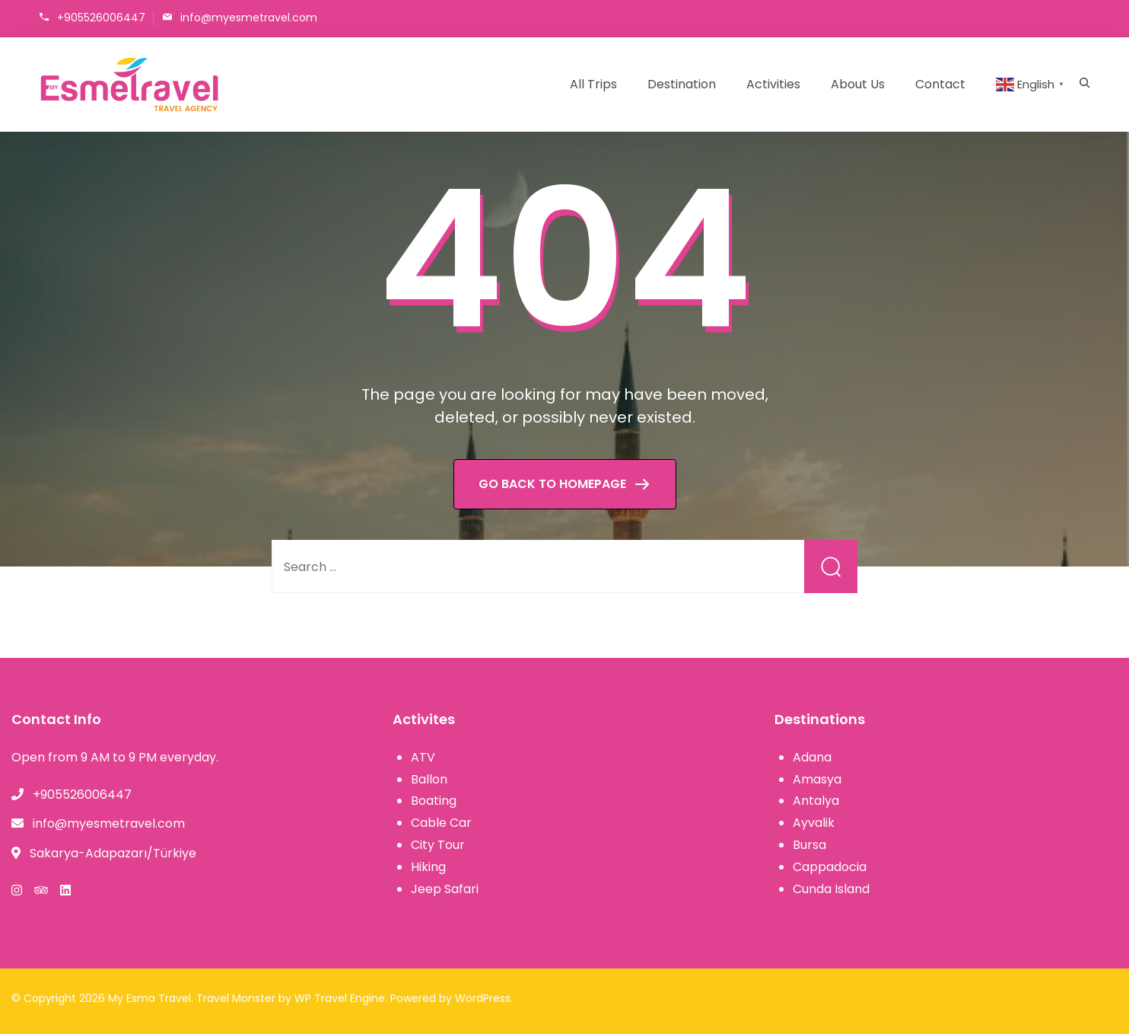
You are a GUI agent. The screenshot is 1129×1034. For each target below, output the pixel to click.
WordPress (482, 998)
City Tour (438, 845)
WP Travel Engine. (340, 998)
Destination (681, 84)
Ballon (429, 779)
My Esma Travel (149, 998)
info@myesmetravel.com (248, 17)
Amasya (817, 779)
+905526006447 (101, 17)
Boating (433, 800)
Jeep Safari (445, 889)
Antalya (816, 800)
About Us (858, 84)
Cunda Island (831, 889)
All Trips (593, 84)
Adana (812, 757)
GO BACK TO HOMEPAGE (554, 484)
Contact (940, 84)
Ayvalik (814, 822)
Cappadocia (830, 867)
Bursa (809, 845)
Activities (773, 84)
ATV (423, 757)
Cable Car (441, 822)
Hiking (428, 867)
